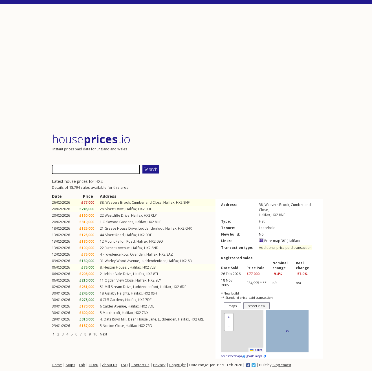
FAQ (124, 364)
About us (109, 364)
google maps (256, 356)
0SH (154, 293)
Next (103, 334)
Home (57, 364)
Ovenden (137, 254)
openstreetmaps (233, 356)
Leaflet (256, 350)
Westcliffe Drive (117, 215)
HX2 (179, 202)
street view (256, 306)
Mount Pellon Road (120, 241)
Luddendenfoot (151, 228)
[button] (228, 317)
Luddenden (167, 319)
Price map (269, 240)
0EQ (160, 241)
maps (232, 306)
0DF (149, 234)
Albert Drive (114, 209)
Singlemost (281, 364)
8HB (158, 221)
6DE (183, 286)
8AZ (169, 254)
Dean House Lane (142, 319)
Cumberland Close (147, 202)
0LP (154, 215)
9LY (158, 280)
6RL (201, 319)
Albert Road (114, 234)
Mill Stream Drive (118, 286)
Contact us (140, 364)
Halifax (168, 202)
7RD (149, 325)
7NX (145, 312)
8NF (186, 202)
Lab (82, 364)
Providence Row (115, 254)
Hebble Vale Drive (117, 273)
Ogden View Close (119, 280)
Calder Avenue (114, 306)
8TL (156, 273)
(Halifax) (290, 240)
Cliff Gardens (113, 299)
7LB (153, 267)
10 (95, 334)
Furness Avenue (117, 247)
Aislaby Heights (117, 293)
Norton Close (113, 325)
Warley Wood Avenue (122, 260)
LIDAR (93, 364)
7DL (151, 306)
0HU (149, 209)
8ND (155, 247)
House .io (91, 139)
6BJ (190, 260)
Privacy (159, 364)
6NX (188, 228)
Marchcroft (111, 312)
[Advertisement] (187, 68)
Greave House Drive (121, 228)
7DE (148, 299)
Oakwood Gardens (118, 221)
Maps (70, 364)
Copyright (177, 364)
